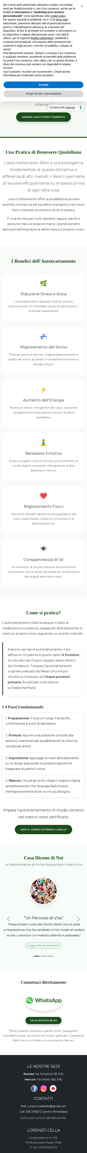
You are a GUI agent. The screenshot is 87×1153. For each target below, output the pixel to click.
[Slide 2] (43, 956)
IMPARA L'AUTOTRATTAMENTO (43, 116)
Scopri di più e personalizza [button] (43, 93)
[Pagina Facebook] (34, 1088)
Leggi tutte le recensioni (43, 945)
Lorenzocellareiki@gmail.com (46, 1106)
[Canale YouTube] (53, 1088)
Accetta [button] (43, 84)
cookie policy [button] (58, 15)
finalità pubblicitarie (42, 38)
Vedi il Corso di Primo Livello (43, 829)
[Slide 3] (50, 956)
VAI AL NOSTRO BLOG (43, 1020)
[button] (82, 6)
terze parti (62, 19)
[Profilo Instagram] (43, 1088)
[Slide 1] (37, 956)
